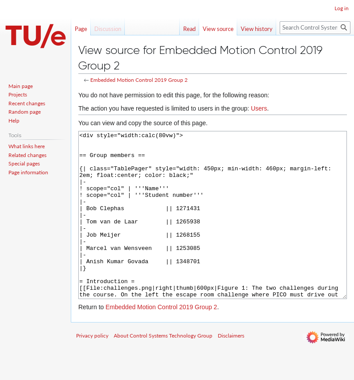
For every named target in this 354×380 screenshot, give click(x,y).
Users (259, 108)
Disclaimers (231, 368)
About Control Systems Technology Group (163, 368)
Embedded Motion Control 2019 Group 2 (139, 80)
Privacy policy (92, 368)
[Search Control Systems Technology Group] (315, 27)
